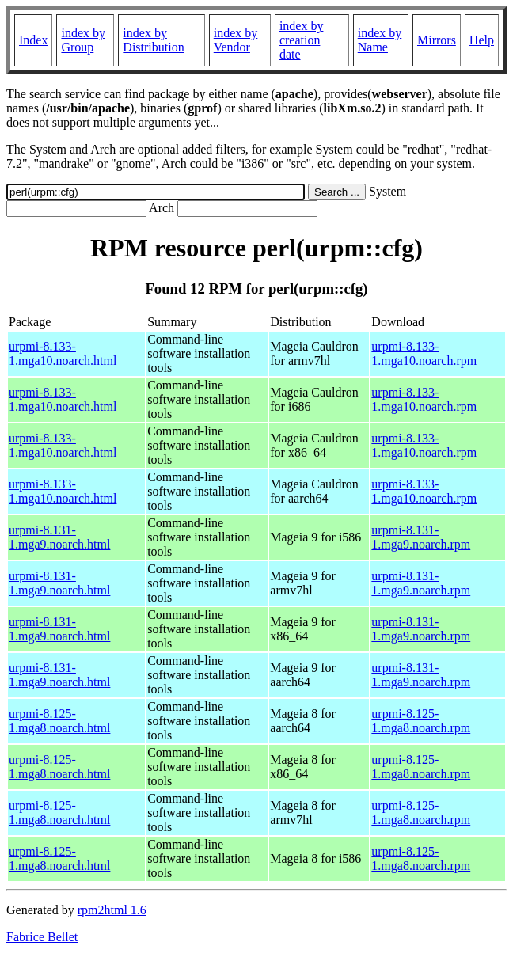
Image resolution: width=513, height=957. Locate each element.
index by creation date (301, 40)
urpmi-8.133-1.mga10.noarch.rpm (424, 353)
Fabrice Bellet (42, 937)
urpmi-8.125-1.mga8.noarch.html (59, 721)
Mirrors (436, 40)
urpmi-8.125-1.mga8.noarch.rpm (420, 721)
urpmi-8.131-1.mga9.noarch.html (59, 537)
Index (33, 40)
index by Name (380, 40)
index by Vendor (236, 40)
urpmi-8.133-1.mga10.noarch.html (62, 353)
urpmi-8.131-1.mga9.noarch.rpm (420, 537)
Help (481, 40)
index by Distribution (153, 40)
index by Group (83, 40)
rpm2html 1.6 (112, 910)
